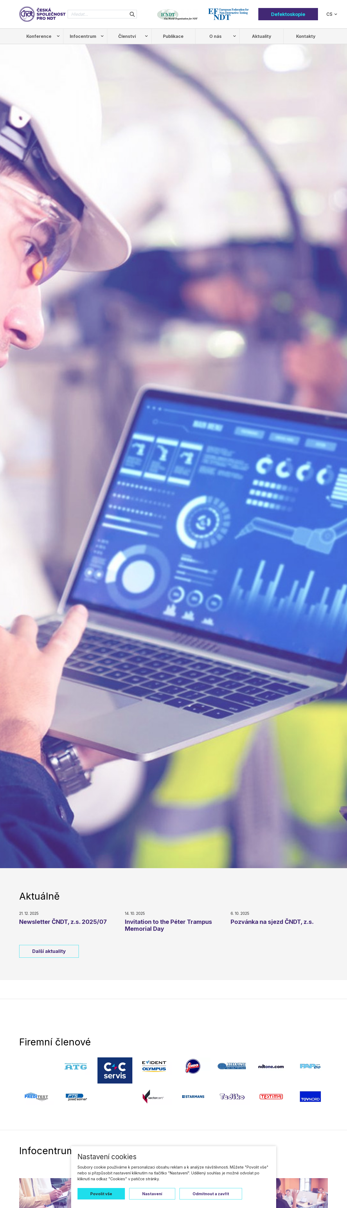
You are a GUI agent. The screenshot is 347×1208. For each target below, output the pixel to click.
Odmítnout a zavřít (211, 1193)
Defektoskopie (288, 14)
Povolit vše (101, 1193)
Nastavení (152, 1193)
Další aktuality (49, 951)
